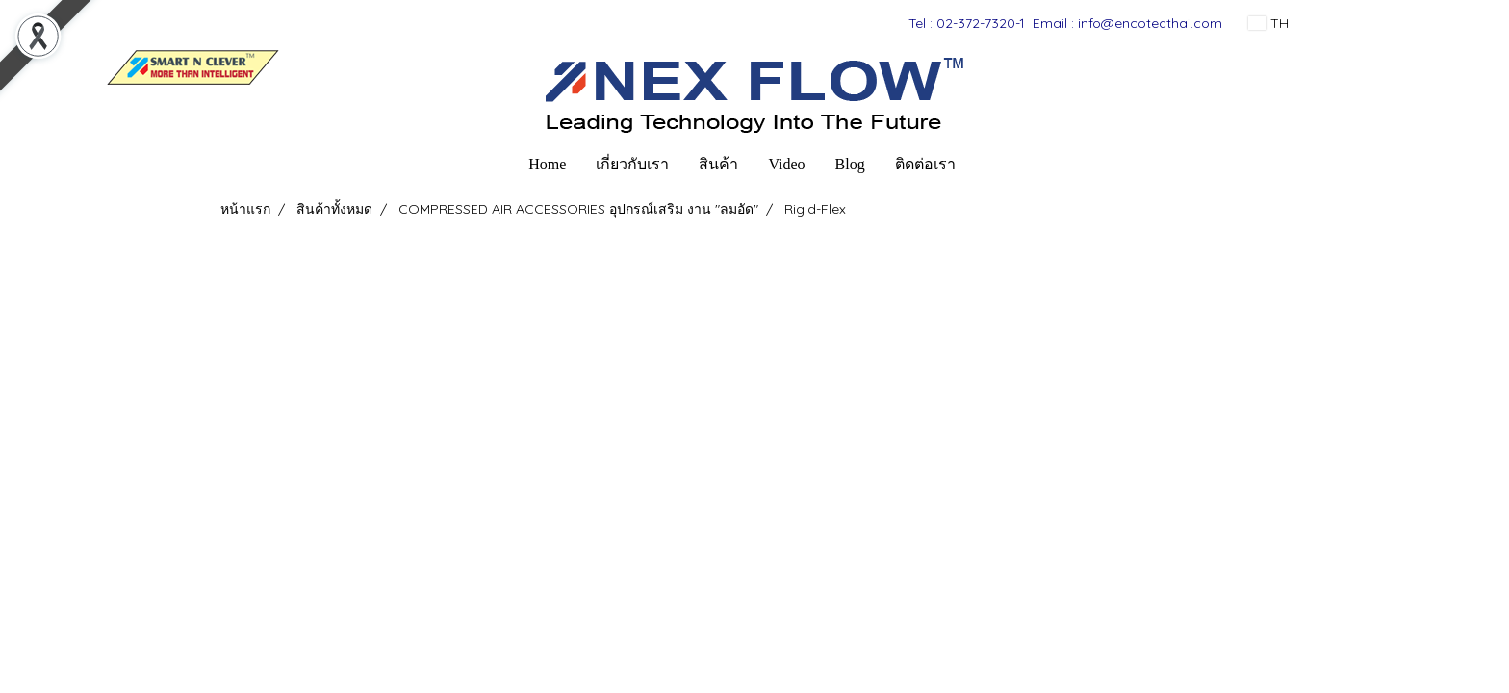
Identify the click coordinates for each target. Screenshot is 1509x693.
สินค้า (718, 164)
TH (1268, 23)
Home (547, 164)
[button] (987, 164)
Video (786, 164)
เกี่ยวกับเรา (632, 164)
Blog (850, 164)
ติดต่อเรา (925, 164)
